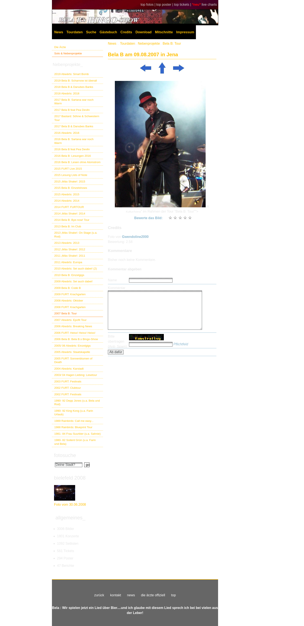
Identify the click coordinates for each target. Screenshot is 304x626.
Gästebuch (108, 32)
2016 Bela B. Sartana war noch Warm (74, 141)
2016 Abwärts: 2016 (66, 132)
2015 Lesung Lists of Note (70, 175)
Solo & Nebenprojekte (68, 53)
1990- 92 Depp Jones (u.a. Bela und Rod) (77, 402)
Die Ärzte (60, 47)
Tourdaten (74, 32)
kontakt (115, 595)
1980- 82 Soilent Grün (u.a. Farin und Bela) (75, 441)
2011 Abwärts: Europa (68, 262)
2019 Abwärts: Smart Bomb (71, 74)
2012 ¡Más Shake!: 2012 (69, 249)
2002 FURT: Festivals (67, 394)
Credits (126, 32)
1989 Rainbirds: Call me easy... (74, 420)
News (58, 32)
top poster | (165, 4)
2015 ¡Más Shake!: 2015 (69, 181)
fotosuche (65, 455)
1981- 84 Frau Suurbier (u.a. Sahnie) (77, 433)
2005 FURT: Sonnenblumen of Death (73, 360)
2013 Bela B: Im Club (67, 226)
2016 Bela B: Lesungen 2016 (72, 155)
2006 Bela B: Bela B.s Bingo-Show (76, 339)
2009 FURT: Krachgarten (70, 294)
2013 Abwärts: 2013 (66, 242)
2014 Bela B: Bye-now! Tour (71, 219)
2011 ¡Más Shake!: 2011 (69, 255)
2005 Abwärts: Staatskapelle (72, 352)
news (131, 595)
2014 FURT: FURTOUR (69, 207)
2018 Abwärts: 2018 (66, 93)
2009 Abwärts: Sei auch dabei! (73, 281)
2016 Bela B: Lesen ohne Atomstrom (77, 162)
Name (112, 280)
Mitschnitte (164, 32)
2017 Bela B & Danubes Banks (73, 126)
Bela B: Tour (172, 43)
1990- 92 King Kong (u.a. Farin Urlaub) (73, 412)
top (173, 595)
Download (144, 32)
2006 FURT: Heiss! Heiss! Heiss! (74, 332)
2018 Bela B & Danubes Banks (73, 86)
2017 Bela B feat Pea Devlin (72, 109)
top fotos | (148, 4)
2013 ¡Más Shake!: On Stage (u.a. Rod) (75, 234)
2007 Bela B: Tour (65, 313)
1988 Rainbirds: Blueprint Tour (73, 427)
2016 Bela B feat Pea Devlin (72, 149)
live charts (209, 4)
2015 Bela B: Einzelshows (70, 187)
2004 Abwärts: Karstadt (69, 368)
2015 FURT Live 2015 (68, 168)
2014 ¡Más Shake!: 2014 (69, 213)
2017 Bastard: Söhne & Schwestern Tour (76, 118)
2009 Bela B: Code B (67, 288)
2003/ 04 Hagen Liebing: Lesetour (75, 375)
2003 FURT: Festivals (67, 381)
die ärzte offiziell (153, 595)
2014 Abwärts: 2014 (66, 200)
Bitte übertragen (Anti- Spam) (117, 341)
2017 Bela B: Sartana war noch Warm (74, 101)
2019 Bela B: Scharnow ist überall (75, 80)
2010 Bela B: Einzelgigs (69, 275)
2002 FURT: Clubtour (67, 387)
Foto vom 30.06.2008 (70, 504)
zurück (99, 595)
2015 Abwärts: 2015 (66, 194)
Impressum (185, 32)
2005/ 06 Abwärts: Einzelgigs (72, 345)
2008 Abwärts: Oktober (68, 300)
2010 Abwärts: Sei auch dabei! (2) (75, 268)
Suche (91, 32)
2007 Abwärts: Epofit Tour (70, 320)
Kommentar (116, 288)
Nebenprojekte (149, 43)
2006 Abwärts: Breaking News (73, 326)
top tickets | (183, 4)
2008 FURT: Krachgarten (70, 307)
